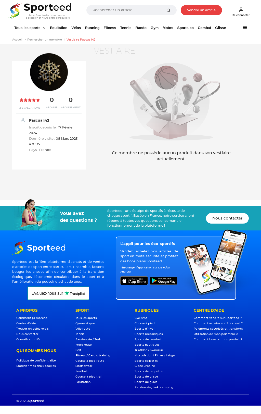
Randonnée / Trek (88, 339)
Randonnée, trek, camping (154, 387)
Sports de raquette (149, 371)
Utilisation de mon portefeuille (216, 334)
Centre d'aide (26, 323)
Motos (168, 28)
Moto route (83, 344)
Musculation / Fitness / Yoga (155, 355)
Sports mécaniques (149, 334)
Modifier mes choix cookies (36, 366)
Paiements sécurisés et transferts (218, 328)
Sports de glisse (146, 376)
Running (92, 28)
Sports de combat (148, 339)
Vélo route (82, 328)
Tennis (125, 28)
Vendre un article (201, 10)
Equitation (58, 28)
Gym (155, 28)
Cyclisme (141, 318)
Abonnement (71, 107)
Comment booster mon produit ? (218, 339)
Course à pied (145, 323)
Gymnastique (85, 323)
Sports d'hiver (145, 328)
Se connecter (241, 12)
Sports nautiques (147, 344)
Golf (78, 350)
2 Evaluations (29, 108)
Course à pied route (89, 360)
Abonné (52, 107)
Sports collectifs (146, 360)
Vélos (76, 28)
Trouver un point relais (32, 328)
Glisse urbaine (145, 366)
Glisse (220, 28)
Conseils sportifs (28, 339)
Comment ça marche (31, 318)
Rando (141, 28)
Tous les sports (27, 28)
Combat (204, 28)
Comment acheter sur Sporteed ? (218, 323)
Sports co (185, 28)
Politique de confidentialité (36, 360)
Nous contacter (227, 218)
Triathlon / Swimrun (149, 350)
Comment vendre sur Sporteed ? (218, 318)
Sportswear (84, 366)
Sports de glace (146, 382)
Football (81, 371)
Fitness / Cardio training (92, 355)
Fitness (109, 28)
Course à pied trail (88, 376)
